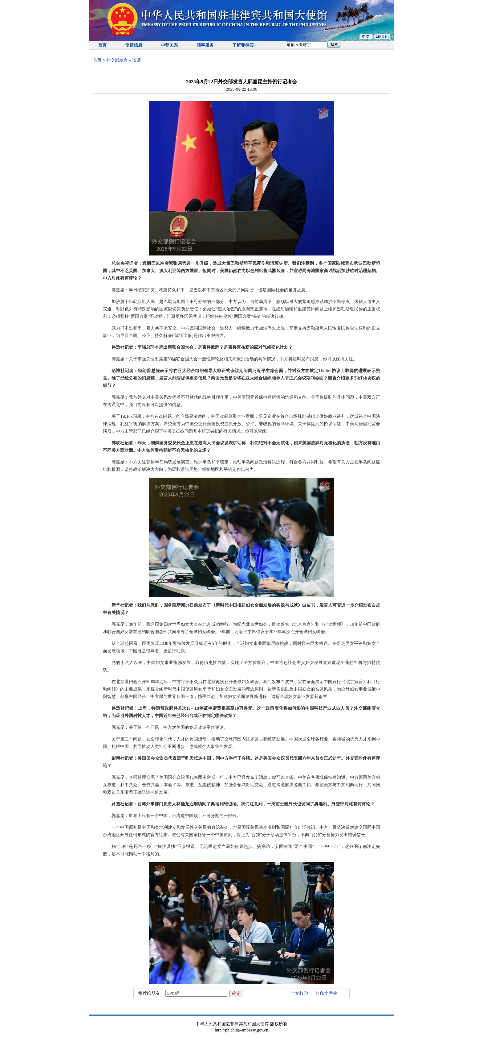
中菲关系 (169, 45)
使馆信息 (133, 45)
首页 (102, 45)
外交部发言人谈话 (123, 60)
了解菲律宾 (243, 45)
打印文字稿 (326, 993)
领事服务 (205, 45)
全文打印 (299, 993)
